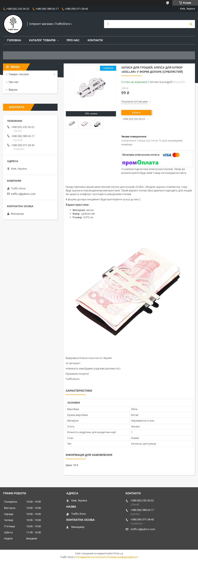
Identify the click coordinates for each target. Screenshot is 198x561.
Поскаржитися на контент (90, 557)
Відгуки (13, 89)
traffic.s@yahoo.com (23, 193)
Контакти (95, 40)
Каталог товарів (42, 40)
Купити (136, 112)
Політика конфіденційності (122, 557)
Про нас (73, 40)
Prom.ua (118, 553)
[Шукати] (191, 24)
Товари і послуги (19, 74)
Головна (14, 40)
